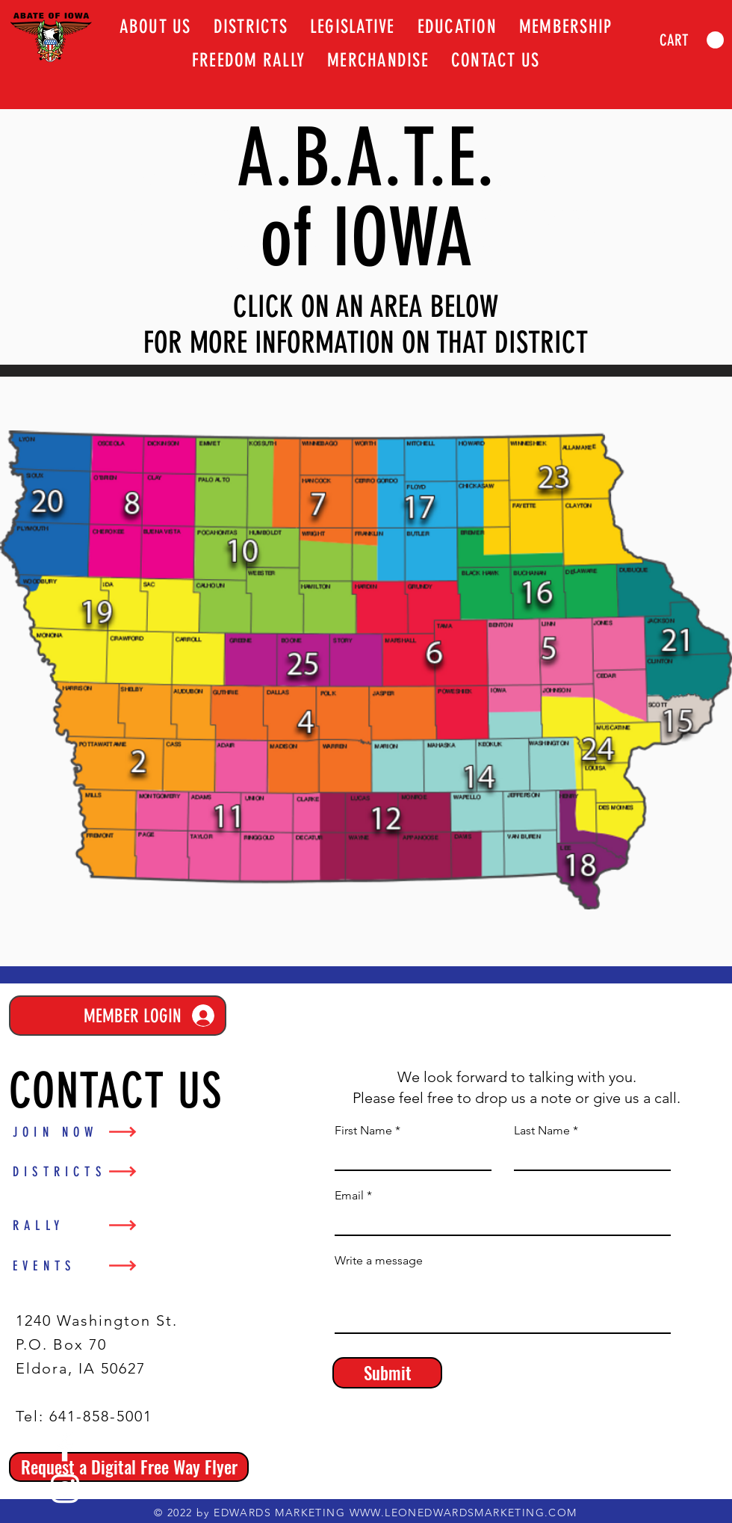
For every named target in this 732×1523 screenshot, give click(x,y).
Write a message (379, 1261)
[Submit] (387, 1372)
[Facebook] (65, 1446)
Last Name (542, 1131)
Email (349, 1196)
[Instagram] (65, 1488)
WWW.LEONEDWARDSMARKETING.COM (463, 1512)
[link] (692, 40)
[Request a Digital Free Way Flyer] (129, 1467)
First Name (363, 1131)
